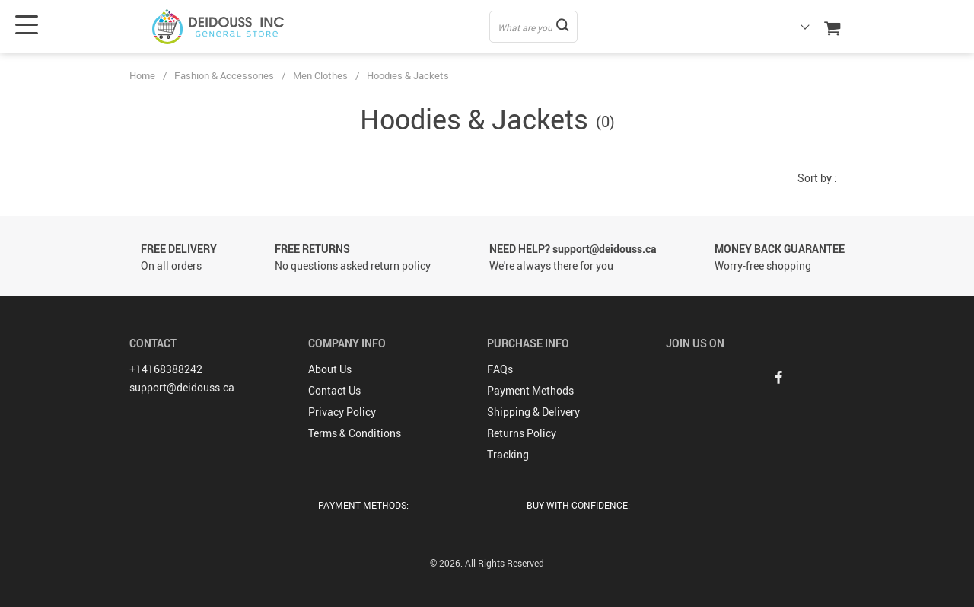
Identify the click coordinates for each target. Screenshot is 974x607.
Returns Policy (521, 433)
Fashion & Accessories (224, 75)
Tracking (508, 454)
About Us (330, 369)
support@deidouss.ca (181, 387)
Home (142, 75)
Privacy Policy (342, 411)
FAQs (500, 369)
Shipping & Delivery (533, 411)
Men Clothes (320, 75)
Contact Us (334, 390)
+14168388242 (165, 369)
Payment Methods (530, 390)
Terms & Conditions (354, 433)
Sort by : (817, 178)
